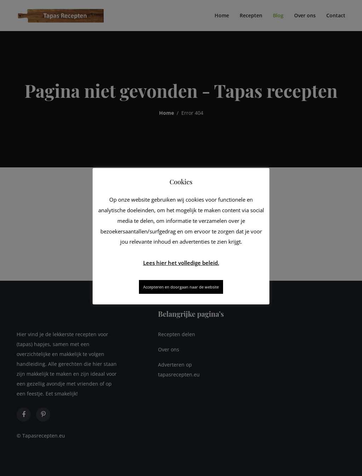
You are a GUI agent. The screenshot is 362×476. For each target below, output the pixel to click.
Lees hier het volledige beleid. (181, 262)
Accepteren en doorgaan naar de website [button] (181, 287)
